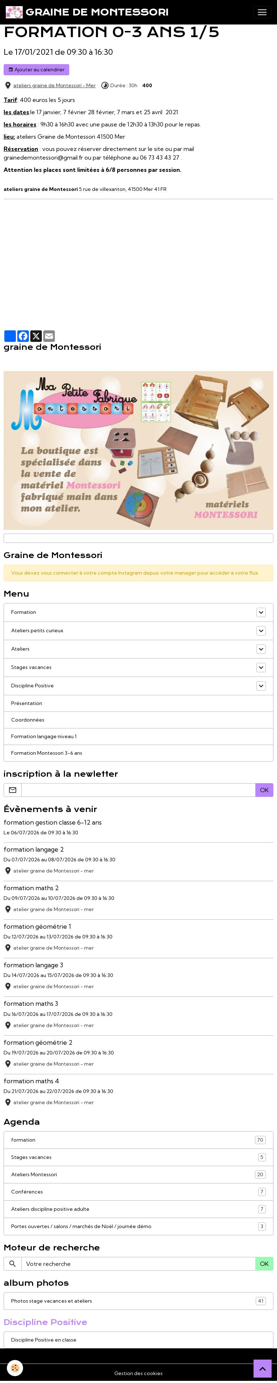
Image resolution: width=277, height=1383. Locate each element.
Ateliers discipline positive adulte (138, 1209)
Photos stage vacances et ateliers (138, 1301)
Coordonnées (27, 720)
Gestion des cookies (138, 1373)
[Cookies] (15, 1368)
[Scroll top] (263, 1369)
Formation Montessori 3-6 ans (46, 753)
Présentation (26, 703)
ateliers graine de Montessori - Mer (54, 85)
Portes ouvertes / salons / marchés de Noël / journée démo (138, 1226)
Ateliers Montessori (138, 1174)
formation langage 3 (33, 965)
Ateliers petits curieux (37, 630)
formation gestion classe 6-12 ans (53, 822)
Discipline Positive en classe (43, 1340)
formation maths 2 (31, 888)
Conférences (138, 1192)
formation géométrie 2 (38, 1042)
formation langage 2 (34, 849)
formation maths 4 (31, 1081)
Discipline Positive (32, 685)
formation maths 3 (31, 1003)
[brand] (87, 12)
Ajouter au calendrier (36, 69)
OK (264, 790)
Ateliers (20, 649)
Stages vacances (31, 667)
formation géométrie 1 (37, 926)
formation (138, 1140)
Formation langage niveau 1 (43, 736)
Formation (23, 612)
